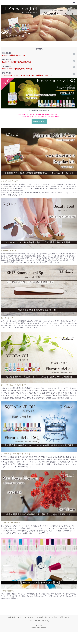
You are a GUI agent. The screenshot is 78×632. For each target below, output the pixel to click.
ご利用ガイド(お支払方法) (39, 621)
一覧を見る (38, 122)
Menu (74, 2)
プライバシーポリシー (26, 617)
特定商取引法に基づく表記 (47, 617)
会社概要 (11, 617)
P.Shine (39, 626)
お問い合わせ (64, 617)
